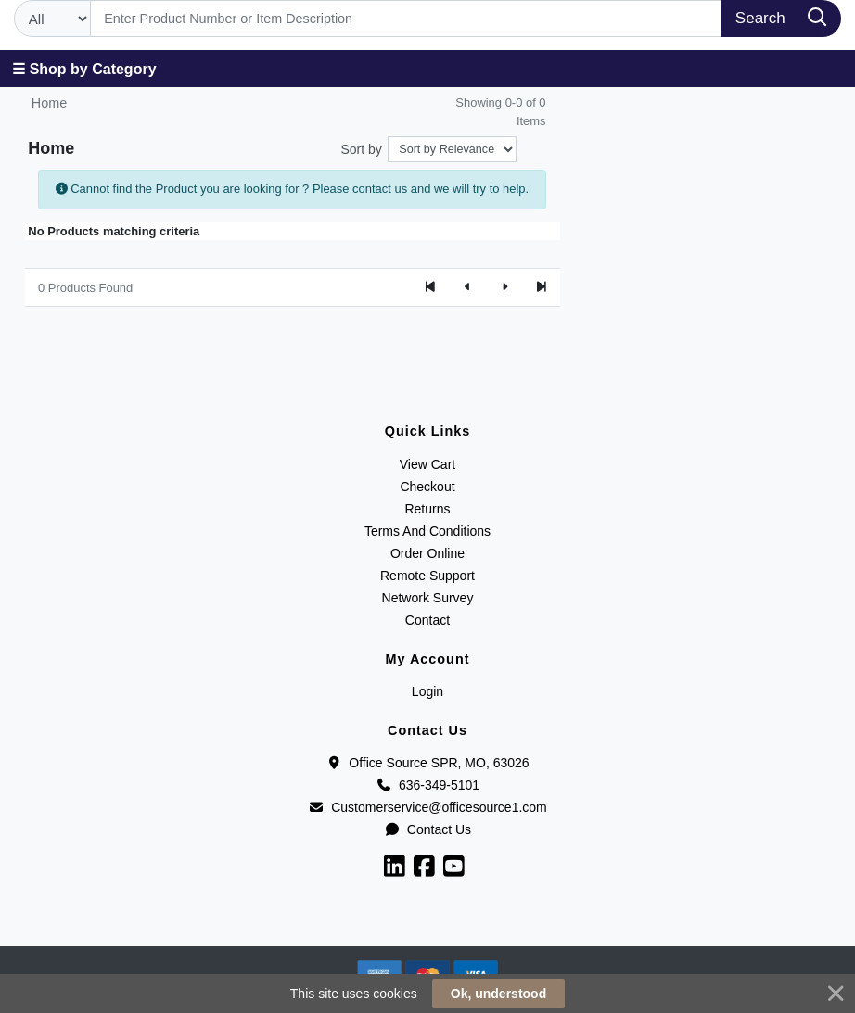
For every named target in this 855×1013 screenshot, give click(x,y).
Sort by (361, 149)
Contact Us (427, 829)
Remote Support (427, 575)
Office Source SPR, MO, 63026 (427, 762)
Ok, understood (498, 993)
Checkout (427, 486)
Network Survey (428, 597)
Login (427, 691)
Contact (427, 620)
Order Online (427, 553)
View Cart (427, 464)
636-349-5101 (427, 785)
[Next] (504, 287)
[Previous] (467, 287)
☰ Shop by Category (84, 69)
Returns (427, 508)
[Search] (406, 18)
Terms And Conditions (427, 531)
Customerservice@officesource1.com (427, 807)
